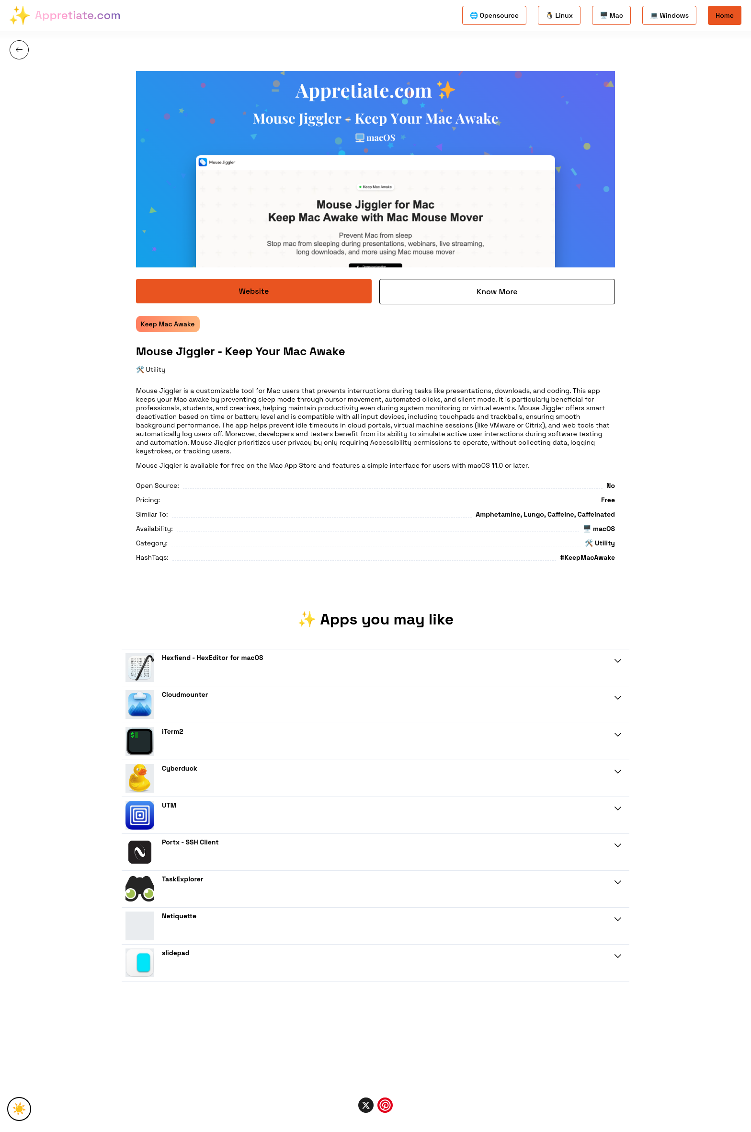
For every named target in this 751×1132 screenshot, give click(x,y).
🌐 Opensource (494, 15)
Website (254, 291)
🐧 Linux (559, 15)
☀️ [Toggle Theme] (19, 1108)
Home (725, 15)
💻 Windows (669, 15)
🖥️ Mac (611, 15)
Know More (497, 292)
